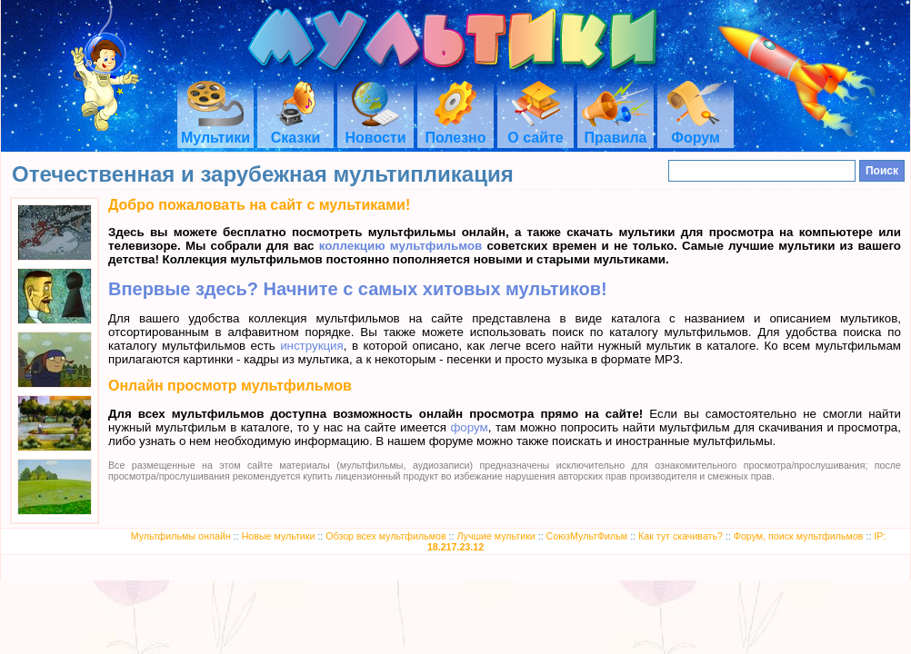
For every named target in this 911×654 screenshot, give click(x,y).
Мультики (215, 129)
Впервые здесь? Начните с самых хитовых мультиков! (357, 289)
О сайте (535, 129)
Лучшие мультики (495, 535)
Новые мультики (278, 535)
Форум (695, 129)
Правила (615, 129)
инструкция (312, 345)
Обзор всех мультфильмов (385, 535)
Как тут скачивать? (680, 535)
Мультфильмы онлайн (181, 535)
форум (468, 427)
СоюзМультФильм (587, 535)
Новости (375, 129)
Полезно (455, 129)
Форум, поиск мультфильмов (799, 535)
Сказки (295, 129)
